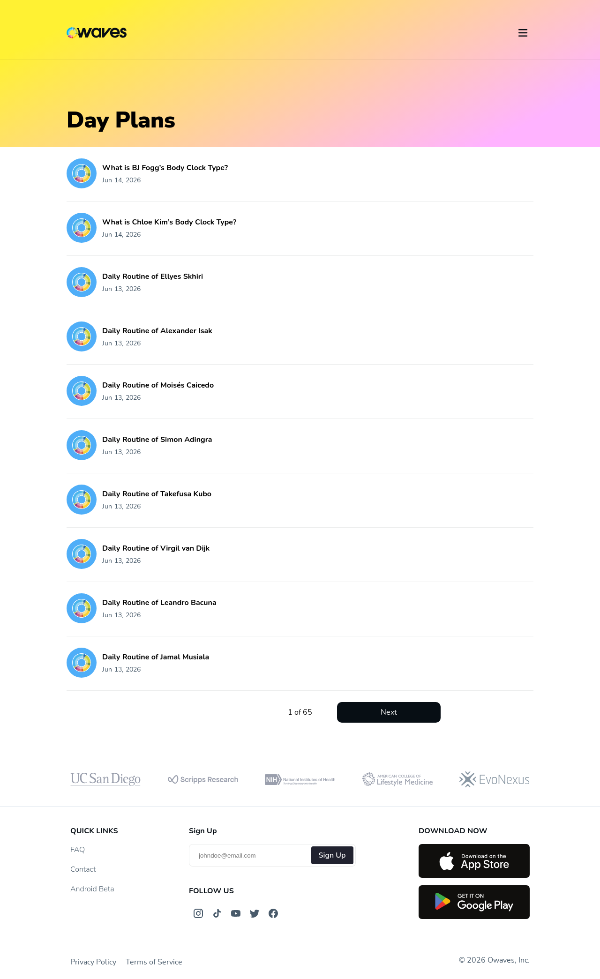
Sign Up (332, 855)
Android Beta (92, 889)
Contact (83, 869)
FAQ (77, 849)
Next (389, 712)
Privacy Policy (93, 962)
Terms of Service (154, 962)
